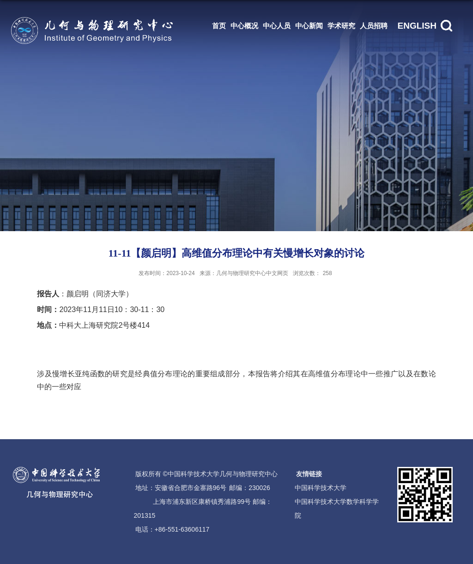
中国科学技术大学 (320, 487)
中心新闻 (309, 26)
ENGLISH (417, 26)
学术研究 (341, 26)
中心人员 (277, 26)
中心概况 (244, 26)
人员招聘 (374, 26)
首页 (219, 26)
